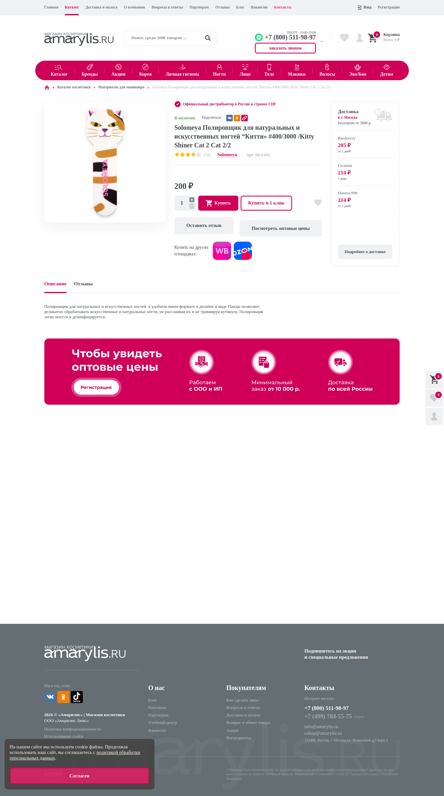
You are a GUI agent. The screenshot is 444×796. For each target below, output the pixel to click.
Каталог (72, 7)
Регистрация (389, 7)
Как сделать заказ (242, 695)
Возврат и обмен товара (248, 717)
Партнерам (199, 7)
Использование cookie (62, 729)
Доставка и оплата (101, 7)
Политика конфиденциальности (70, 723)
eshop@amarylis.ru (321, 726)
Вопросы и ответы (167, 7)
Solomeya (226, 154)
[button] (160, 107)
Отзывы (222, 7)
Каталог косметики (73, 87)
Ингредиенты (238, 732)
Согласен (79, 776)
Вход (365, 7)
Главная (51, 7)
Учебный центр (162, 717)
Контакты (283, 7)
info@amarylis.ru (319, 720)
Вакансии (259, 7)
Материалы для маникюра (121, 87)
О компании (134, 7)
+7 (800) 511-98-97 (329, 703)
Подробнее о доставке (365, 248)
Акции (232, 725)
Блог (240, 7)
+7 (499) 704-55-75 (325, 712)
